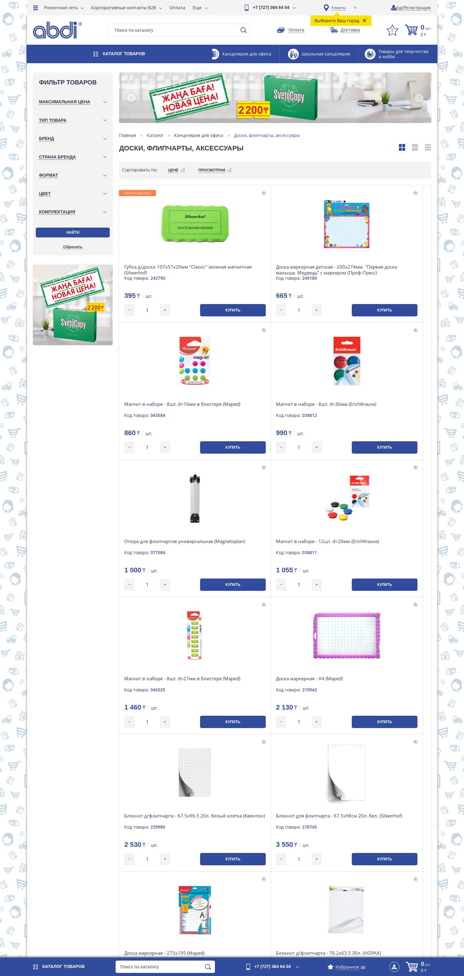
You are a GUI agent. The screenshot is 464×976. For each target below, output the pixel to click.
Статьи (253, 894)
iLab (426, 947)
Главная (128, 135)
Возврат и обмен (169, 876)
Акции (252, 839)
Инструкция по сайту (362, 857)
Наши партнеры (357, 876)
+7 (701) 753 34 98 (61, 848)
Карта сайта (353, 848)
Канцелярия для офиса (199, 135)
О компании (259, 848)
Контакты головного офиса (274, 857)
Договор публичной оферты (370, 866)
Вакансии (256, 885)
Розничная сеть (61, 7)
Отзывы (348, 839)
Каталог (155, 135)
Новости (160, 894)
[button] (132, 97)
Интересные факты (361, 885)
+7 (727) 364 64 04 (271, 7)
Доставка (160, 866)
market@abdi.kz (59, 890)
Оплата (177, 7)
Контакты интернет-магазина (183, 885)
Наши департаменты (268, 876)
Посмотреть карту (61, 877)
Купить (176, 310)
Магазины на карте (266, 866)
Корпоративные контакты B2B (123, 7)
